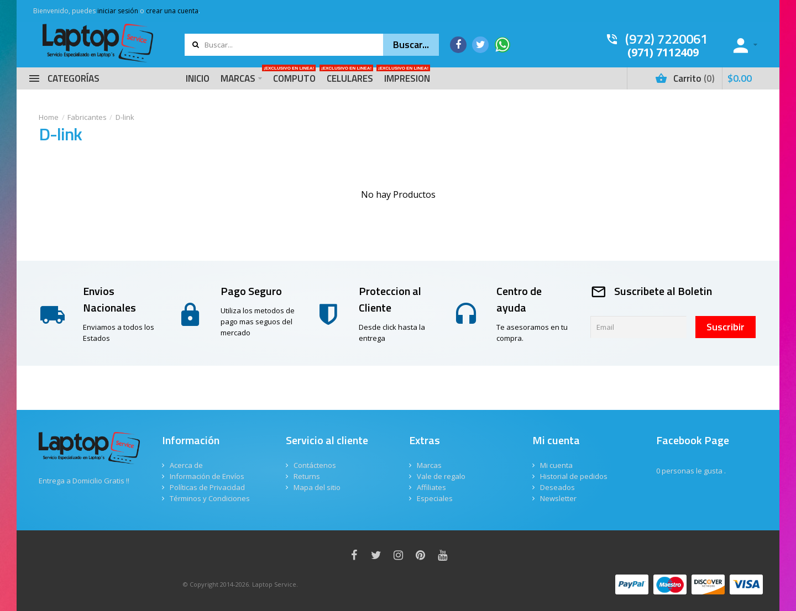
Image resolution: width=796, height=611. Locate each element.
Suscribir (725, 326)
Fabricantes (87, 117)
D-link (125, 117)
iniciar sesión (117, 10)
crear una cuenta (172, 10)
